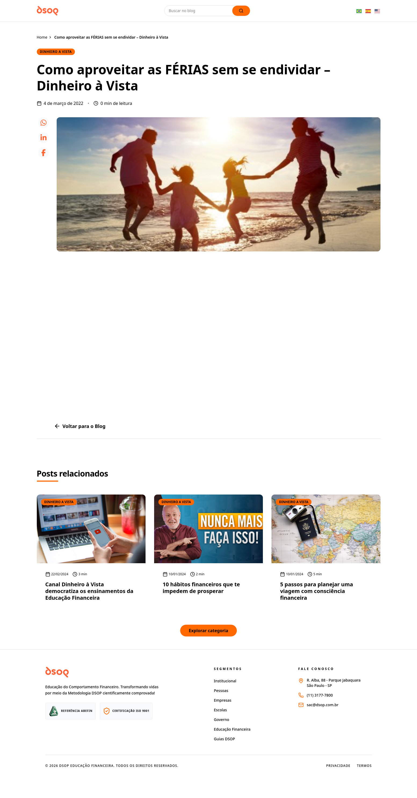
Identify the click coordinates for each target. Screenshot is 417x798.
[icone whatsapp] (43, 122)
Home (42, 37)
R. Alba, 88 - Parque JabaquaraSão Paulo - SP (334, 683)
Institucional (225, 680)
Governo (221, 719)
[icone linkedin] (43, 137)
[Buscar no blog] (199, 10)
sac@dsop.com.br (323, 704)
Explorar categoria (208, 631)
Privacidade (338, 766)
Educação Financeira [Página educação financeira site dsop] (232, 729)
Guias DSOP (224, 738)
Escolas (220, 709)
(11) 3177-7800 (320, 695)
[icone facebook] (43, 152)
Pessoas (221, 690)
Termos (364, 766)
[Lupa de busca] (241, 11)
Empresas (222, 700)
